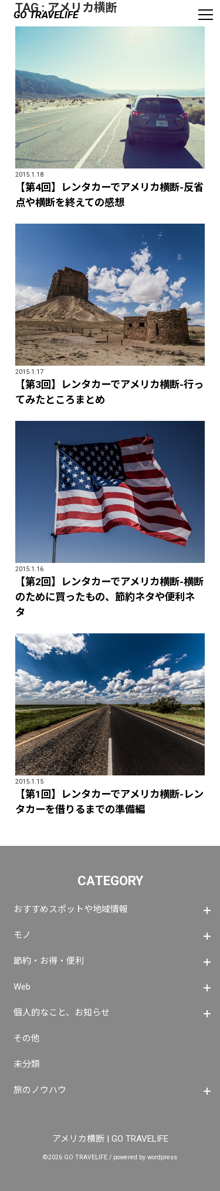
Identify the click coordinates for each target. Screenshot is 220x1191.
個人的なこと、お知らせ (61, 1012)
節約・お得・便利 (48, 961)
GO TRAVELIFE (45, 15)
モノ (22, 935)
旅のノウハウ (39, 1090)
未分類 (26, 1064)
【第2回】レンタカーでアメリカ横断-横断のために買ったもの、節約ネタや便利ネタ (109, 597)
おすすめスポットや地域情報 (70, 909)
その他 (26, 1038)
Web (22, 986)
